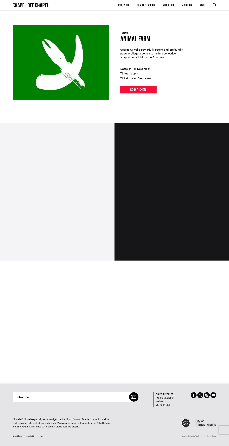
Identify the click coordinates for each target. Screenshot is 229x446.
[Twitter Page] (200, 395)
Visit (202, 5)
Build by (210, 436)
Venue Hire (168, 5)
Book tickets (138, 90)
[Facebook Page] (194, 395)
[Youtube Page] (213, 395)
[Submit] (133, 397)
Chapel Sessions (146, 5)
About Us (187, 5)
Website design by (190, 436)
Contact (40, 436)
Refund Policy (17, 436)
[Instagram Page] (207, 395)
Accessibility (30, 436)
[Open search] (214, 5)
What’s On (123, 5)
